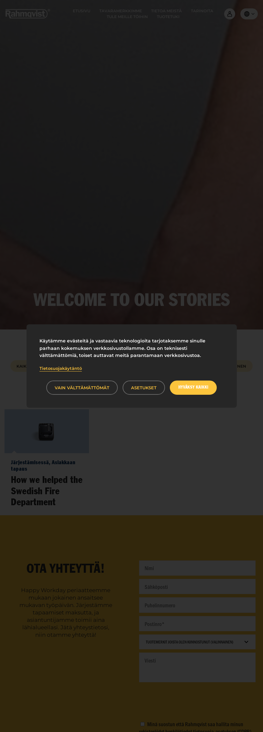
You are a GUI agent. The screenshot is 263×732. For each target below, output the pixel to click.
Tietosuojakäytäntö (60, 368)
